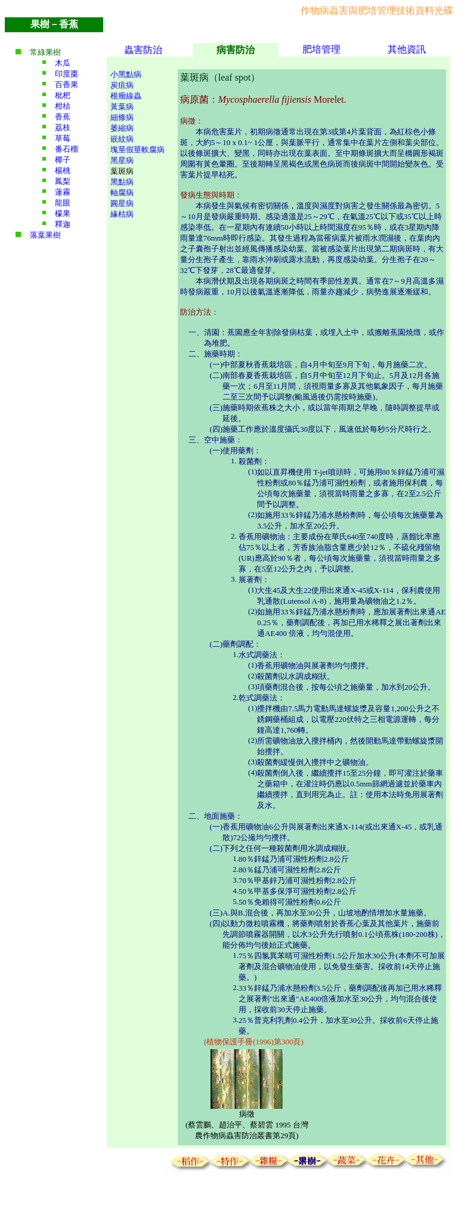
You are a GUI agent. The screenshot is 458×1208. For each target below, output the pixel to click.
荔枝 (62, 127)
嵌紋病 (122, 138)
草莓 (62, 138)
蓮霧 (62, 191)
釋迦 (62, 224)
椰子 (62, 159)
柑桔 (62, 106)
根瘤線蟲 (125, 95)
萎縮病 (122, 128)
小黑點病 (125, 74)
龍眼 (62, 202)
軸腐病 (122, 192)
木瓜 (62, 63)
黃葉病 (122, 106)
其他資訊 (407, 49)
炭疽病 (122, 85)
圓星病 (122, 203)
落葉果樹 (45, 234)
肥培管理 (321, 49)
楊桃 (62, 170)
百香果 (66, 84)
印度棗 (66, 73)
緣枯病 (122, 214)
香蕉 (62, 116)
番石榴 (66, 149)
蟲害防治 (143, 50)
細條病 (122, 117)
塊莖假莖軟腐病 (137, 149)
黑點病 (122, 181)
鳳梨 (62, 181)
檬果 (62, 213)
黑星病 (122, 160)
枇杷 (62, 95)
